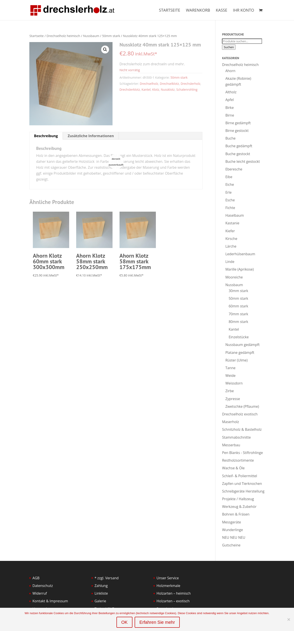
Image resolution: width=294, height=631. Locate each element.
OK (124, 622)
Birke (229, 107)
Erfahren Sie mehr (157, 622)
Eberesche (233, 169)
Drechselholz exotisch (239, 414)
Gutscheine (231, 545)
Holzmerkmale (168, 585)
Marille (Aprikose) (239, 269)
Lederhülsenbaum (240, 254)
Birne (229, 115)
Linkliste (101, 593)
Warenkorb (198, 11)
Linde (229, 261)
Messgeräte (231, 522)
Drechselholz (149, 84)
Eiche (229, 184)
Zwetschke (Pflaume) (242, 406)
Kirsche (231, 238)
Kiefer (230, 231)
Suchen (229, 47)
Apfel (229, 99)
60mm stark (238, 306)
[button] (105, 49)
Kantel (146, 89)
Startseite (169, 11)
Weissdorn (234, 383)
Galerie (100, 601)
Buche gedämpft (238, 146)
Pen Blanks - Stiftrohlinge (242, 452)
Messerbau (231, 445)
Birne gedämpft (238, 123)
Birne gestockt (236, 130)
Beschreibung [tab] (46, 135)
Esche (230, 200)
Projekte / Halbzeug (238, 498)
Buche (230, 138)
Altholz (230, 92)
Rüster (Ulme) (236, 360)
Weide (230, 375)
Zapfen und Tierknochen (242, 483)
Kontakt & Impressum (50, 601)
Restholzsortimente (238, 460)
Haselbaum (234, 215)
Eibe (228, 176)
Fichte (230, 207)
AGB (35, 578)
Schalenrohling (186, 89)
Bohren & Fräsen (235, 514)
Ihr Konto (243, 11)
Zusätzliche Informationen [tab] (91, 135)
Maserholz (230, 421)
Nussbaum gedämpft (242, 344)
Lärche (230, 246)
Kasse (221, 11)
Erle (228, 192)
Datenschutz (42, 585)
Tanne (230, 367)
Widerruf (39, 593)
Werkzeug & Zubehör (239, 506)
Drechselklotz (169, 84)
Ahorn (230, 70)
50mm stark (111, 36)
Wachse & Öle (233, 468)
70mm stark (238, 314)
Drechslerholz (190, 84)
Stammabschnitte (236, 437)
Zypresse (232, 398)
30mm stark (238, 290)
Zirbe (229, 390)
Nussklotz (168, 89)
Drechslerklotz (130, 89)
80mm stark (238, 321)
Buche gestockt (237, 153)
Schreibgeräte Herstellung (243, 491)
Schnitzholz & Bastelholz (242, 429)
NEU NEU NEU (233, 537)
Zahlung (101, 585)
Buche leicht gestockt (242, 161)
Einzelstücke (238, 337)
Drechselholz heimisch (63, 36)
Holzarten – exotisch (173, 601)
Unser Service (168, 578)
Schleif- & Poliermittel (239, 475)
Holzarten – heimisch (174, 593)
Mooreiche (234, 277)
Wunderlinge (232, 529)
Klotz (155, 89)
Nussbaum (91, 36)
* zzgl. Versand (107, 578)
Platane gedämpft (239, 352)
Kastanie (232, 223)
